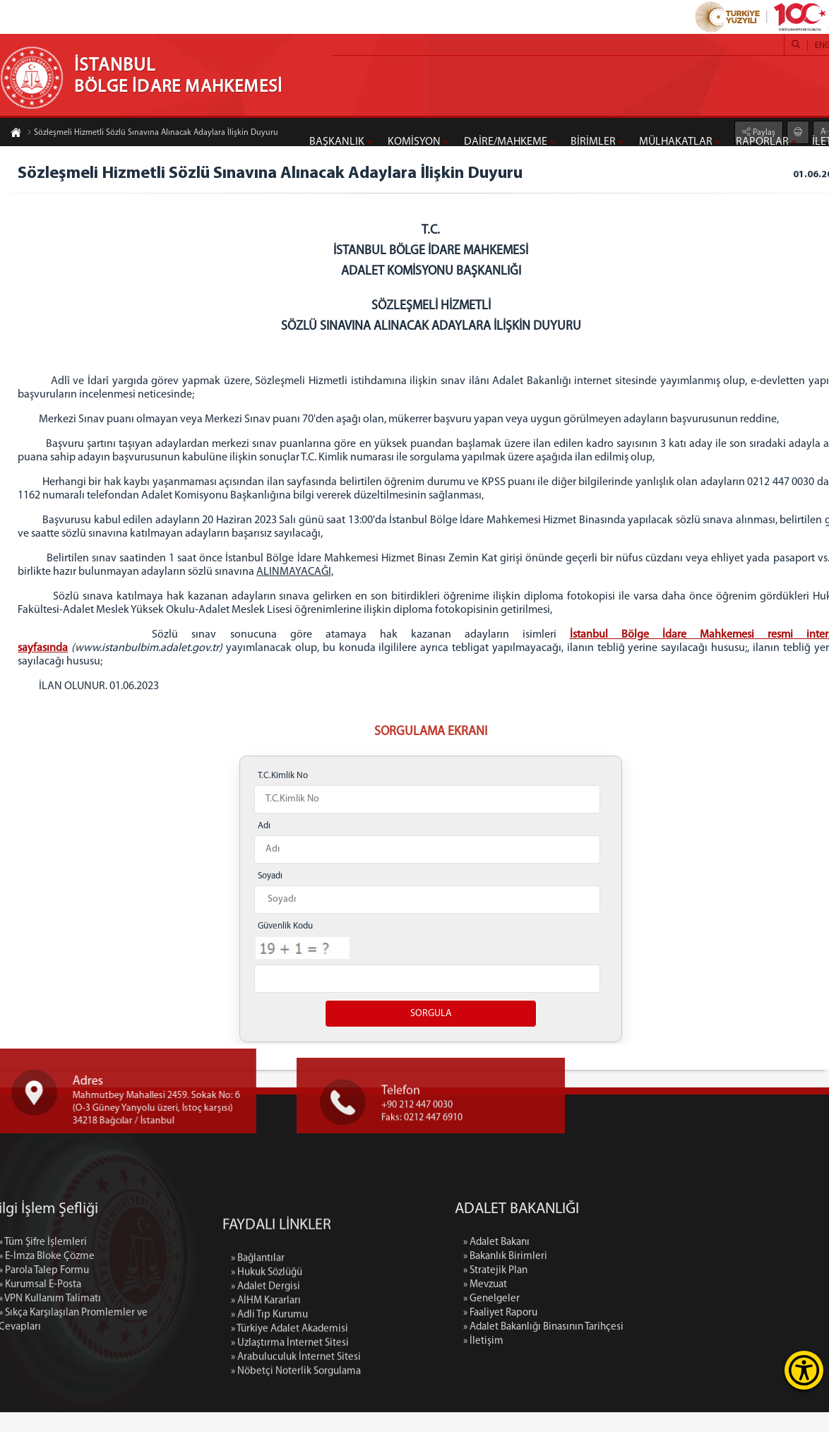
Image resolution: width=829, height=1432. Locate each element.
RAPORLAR (762, 142)
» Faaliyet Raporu (610, 1332)
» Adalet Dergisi (265, 1410)
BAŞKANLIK (336, 142)
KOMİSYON (414, 142)
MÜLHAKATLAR (675, 142)
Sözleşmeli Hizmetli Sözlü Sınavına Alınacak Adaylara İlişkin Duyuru (152, 134)
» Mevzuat (594, 1304)
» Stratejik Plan (605, 1290)
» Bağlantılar (258, 1382)
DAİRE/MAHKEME (505, 142)
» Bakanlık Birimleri (615, 1276)
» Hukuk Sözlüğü (266, 1396)
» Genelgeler (601, 1318)
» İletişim (593, 1361)
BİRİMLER (593, 142)
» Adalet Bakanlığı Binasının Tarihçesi (653, 1347)
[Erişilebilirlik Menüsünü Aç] (804, 1370)
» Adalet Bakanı (606, 1262)
